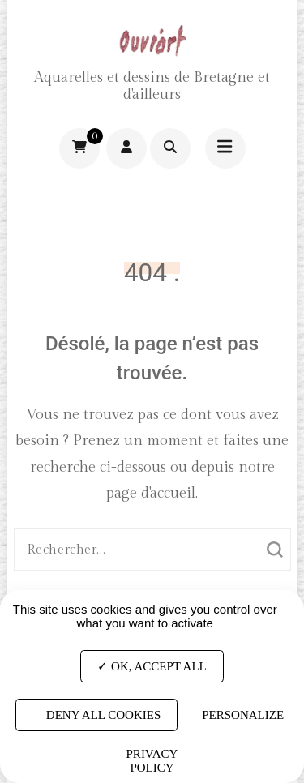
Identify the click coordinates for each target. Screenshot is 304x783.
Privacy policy (152, 760)
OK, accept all (151, 666)
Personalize (243, 714)
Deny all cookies (96, 714)
